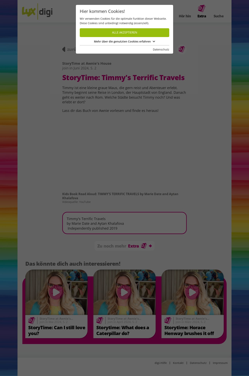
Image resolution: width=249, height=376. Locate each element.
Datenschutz (161, 49)
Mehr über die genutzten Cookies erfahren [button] (124, 41)
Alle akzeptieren (124, 32)
